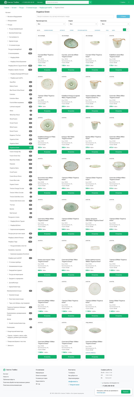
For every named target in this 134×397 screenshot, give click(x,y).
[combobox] (51, 24)
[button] (124, 29)
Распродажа (19, 327)
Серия (70, 21)
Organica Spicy (21, 168)
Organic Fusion (21, 184)
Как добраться (73, 375)
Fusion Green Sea (21, 156)
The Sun (21, 205)
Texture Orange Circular (21, 188)
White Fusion (21, 127)
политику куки (101, 392)
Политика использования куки (12, 385)
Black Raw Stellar (21, 160)
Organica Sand (21, 143)
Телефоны (71, 372)
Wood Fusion (21, 119)
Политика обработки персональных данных (16, 382)
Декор (19, 319)
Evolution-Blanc (21, 98)
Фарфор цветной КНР (20, 258)
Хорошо (125, 391)
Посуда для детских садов (20, 233)
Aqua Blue (21, 82)
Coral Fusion (21, 172)
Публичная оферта (9, 379)
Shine (21, 111)
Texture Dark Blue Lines (21, 197)
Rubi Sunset (21, 213)
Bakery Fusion (21, 86)
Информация (40, 372)
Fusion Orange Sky (21, 152)
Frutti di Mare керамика (21, 102)
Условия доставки (41, 378)
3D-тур (38, 384)
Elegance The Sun (21, 135)
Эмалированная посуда (19, 291)
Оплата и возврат (41, 375)
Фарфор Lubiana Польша (20, 238)
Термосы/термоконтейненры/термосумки (19, 308)
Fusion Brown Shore (21, 176)
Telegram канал (73, 384)
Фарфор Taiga (20, 242)
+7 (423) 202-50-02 (107, 386)
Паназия (21, 164)
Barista (21, 209)
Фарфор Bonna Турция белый (20, 66)
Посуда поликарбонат (20, 49)
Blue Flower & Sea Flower (21, 90)
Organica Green (21, 147)
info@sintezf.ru (73, 381)
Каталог (8, 12)
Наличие (103, 21)
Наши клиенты (40, 381)
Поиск (123, 16)
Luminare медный (21, 107)
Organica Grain (21, 139)
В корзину (47, 70)
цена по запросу (90, 352)
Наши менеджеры (73, 378)
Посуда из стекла (20, 217)
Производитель (41, 21)
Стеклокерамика (20, 53)
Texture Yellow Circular (21, 193)
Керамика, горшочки (20, 250)
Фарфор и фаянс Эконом (20, 70)
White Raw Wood (21, 115)
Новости (6, 376)
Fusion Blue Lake (21, 180)
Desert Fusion (21, 131)
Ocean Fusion (21, 123)
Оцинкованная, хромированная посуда (19, 314)
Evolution (21, 94)
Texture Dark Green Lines (21, 201)
